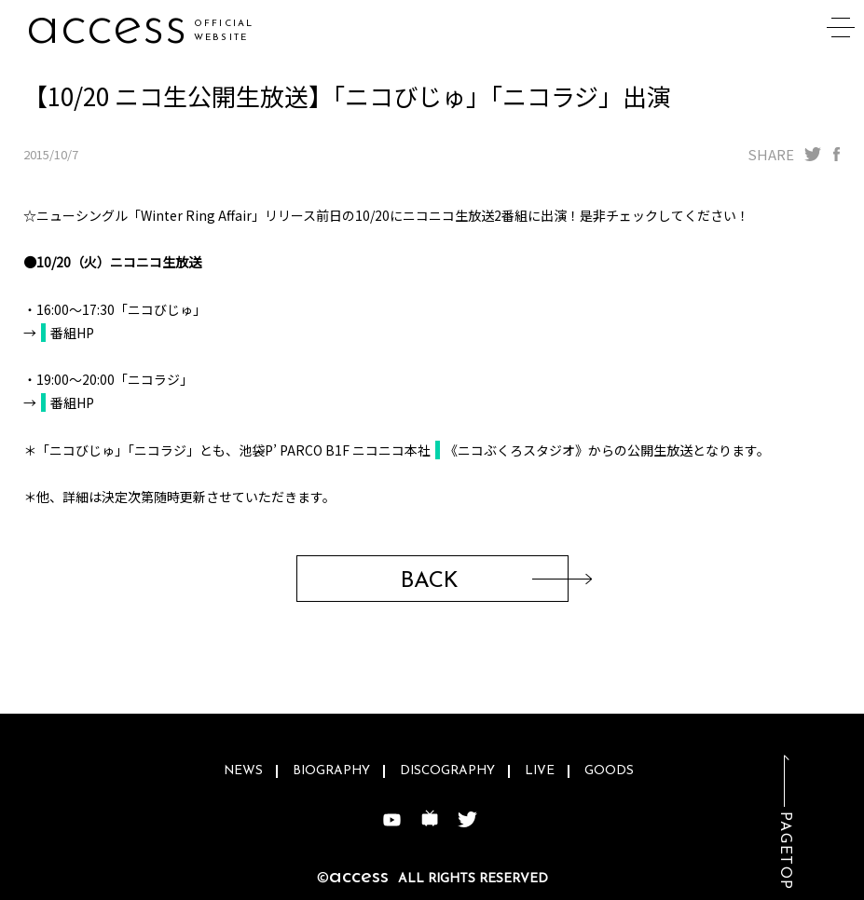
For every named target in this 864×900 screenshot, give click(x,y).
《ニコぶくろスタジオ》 (516, 450)
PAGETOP (784, 851)
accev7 (112, 27)
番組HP (72, 332)
